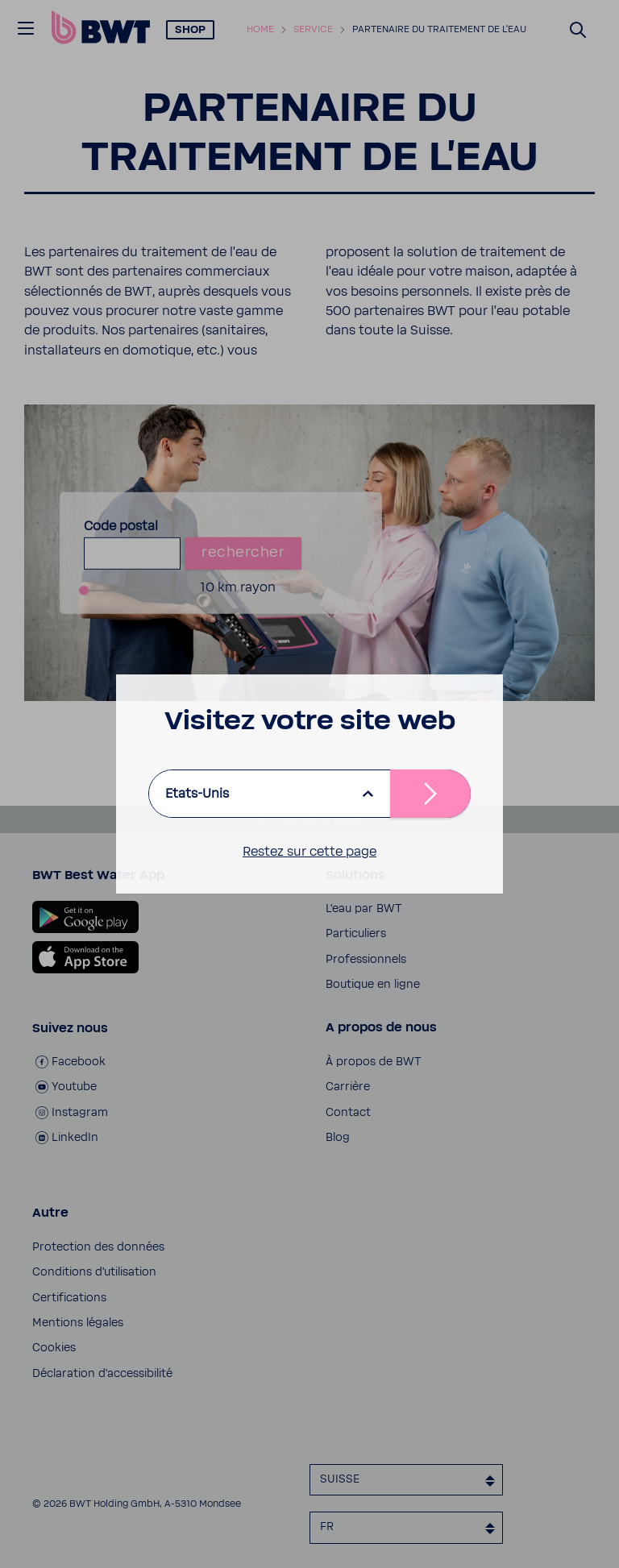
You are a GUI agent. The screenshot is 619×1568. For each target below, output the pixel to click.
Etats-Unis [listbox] (197, 793)
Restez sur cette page (309, 851)
